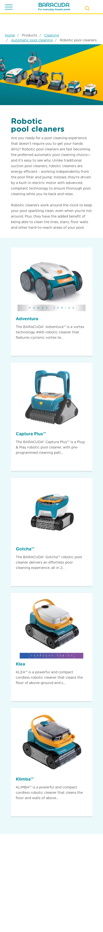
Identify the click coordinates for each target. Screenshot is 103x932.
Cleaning (51, 35)
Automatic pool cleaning (32, 40)
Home (10, 35)
